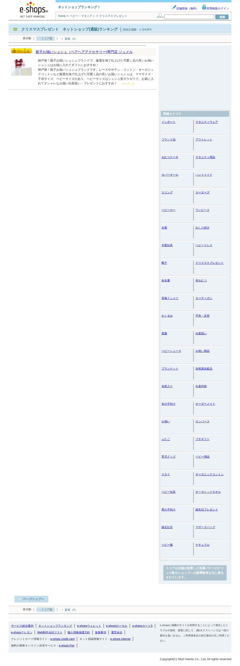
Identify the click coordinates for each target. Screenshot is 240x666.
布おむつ (201, 280)
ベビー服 (167, 544)
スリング (167, 192)
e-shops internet (120, 639)
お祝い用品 (202, 351)
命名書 (165, 280)
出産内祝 (201, 386)
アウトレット (203, 139)
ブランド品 (168, 139)
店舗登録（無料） (185, 8)
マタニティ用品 (205, 157)
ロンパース (202, 421)
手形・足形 (202, 315)
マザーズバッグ (205, 527)
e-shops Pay (67, 645)
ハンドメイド (203, 174)
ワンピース (202, 210)
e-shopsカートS (142, 625)
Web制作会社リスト (50, 632)
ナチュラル (202, 544)
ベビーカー (168, 210)
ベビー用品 (202, 456)
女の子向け (168, 403)
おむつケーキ (169, 157)
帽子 (164, 263)
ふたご (165, 439)
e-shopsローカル (117, 625)
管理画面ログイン (215, 8)
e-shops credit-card (62, 639)
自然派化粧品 (203, 368)
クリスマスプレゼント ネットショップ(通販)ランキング (69, 29)
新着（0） (71, 38)
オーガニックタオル (208, 492)
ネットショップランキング (55, 625)
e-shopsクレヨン (21, 632)
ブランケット (169, 368)
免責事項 (100, 632)
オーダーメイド (205, 403)
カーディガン (203, 298)
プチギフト (202, 439)
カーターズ (202, 192)
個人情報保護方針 (79, 632)
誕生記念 (167, 527)
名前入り (167, 386)
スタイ (165, 474)
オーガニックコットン (209, 474)
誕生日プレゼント (206, 509)
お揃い (165, 421)
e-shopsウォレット (89, 625)
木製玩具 (167, 245)
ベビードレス (203, 245)
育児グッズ (168, 456)
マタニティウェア (206, 122)
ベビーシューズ (171, 351)
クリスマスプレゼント (209, 263)
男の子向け (168, 509)
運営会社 (116, 632)
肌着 (164, 333)
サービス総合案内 (22, 625)
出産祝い (201, 333)
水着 (164, 227)
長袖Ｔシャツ (169, 298)
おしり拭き (202, 227)
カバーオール (169, 174)
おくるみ (167, 315)
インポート (168, 122)
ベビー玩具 (168, 492)
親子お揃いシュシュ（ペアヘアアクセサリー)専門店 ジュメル (84, 52)
